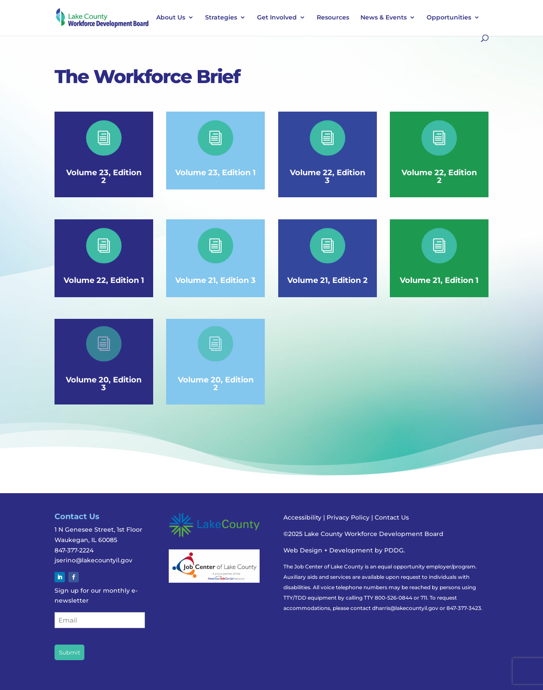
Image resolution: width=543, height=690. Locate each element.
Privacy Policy (349, 517)
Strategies (221, 17)
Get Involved (277, 17)
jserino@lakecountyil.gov (93, 560)
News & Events (383, 17)
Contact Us (392, 517)
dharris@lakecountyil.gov (405, 608)
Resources (333, 17)
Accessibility (302, 517)
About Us (170, 17)
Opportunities (449, 17)
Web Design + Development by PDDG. (344, 550)
